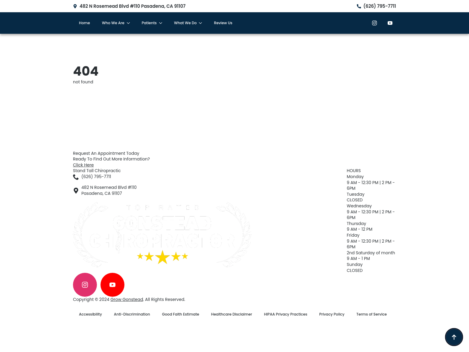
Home (84, 22)
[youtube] (390, 23)
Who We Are (113, 22)
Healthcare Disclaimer (231, 314)
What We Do (185, 22)
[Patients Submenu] (162, 23)
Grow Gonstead (126, 299)
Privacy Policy (331, 314)
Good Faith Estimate (180, 314)
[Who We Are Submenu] (130, 23)
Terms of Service (372, 314)
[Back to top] (454, 337)
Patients (149, 22)
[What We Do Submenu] (202, 23)
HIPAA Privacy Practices (285, 314)
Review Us (223, 22)
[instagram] (374, 23)
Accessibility (90, 314)
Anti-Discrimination (132, 314)
